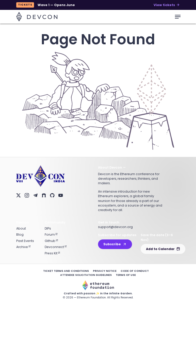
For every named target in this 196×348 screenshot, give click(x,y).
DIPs (48, 228)
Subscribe (115, 244)
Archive (23, 247)
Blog (20, 234)
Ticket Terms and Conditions (66, 271)
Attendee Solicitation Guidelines (86, 275)
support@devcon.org (115, 227)
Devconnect (56, 247)
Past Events (25, 241)
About (21, 228)
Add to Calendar (163, 249)
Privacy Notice (105, 271)
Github (51, 241)
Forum (51, 234)
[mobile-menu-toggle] (178, 17)
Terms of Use (126, 275)
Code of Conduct (135, 271)
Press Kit (52, 253)
